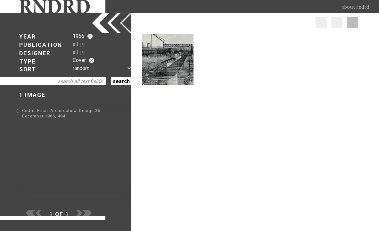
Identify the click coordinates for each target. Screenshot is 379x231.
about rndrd (355, 7)
